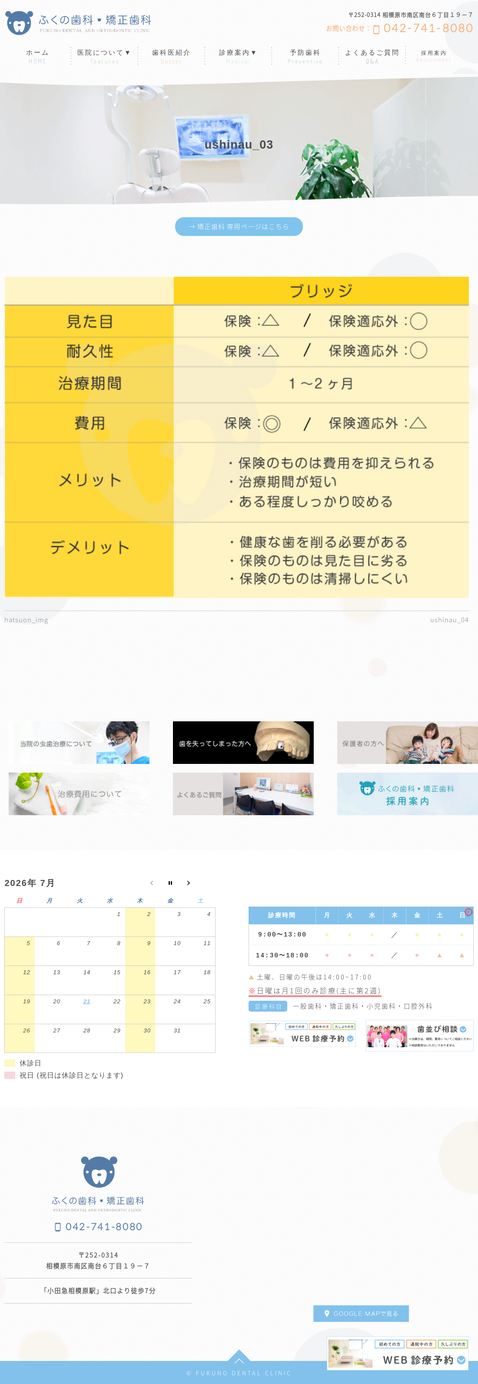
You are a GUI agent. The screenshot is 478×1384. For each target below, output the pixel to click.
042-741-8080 (429, 28)
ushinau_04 (448, 619)
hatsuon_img (27, 619)
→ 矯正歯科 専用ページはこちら (239, 227)
